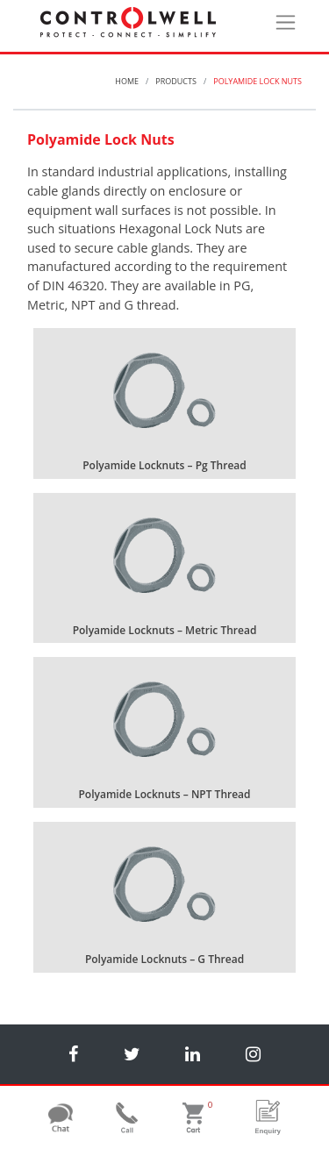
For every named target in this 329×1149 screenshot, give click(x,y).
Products (176, 81)
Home (127, 81)
